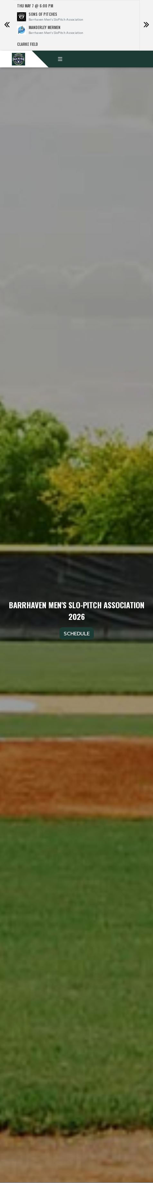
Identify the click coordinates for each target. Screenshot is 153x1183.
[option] (76, 25)
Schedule (77, 633)
